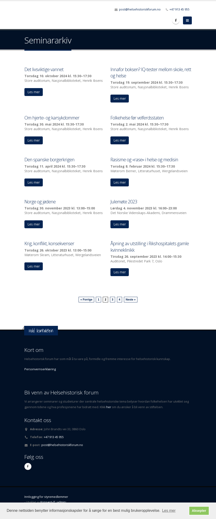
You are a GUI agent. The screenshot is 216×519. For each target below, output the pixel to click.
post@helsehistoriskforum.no (140, 9)
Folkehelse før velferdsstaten (137, 118)
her (109, 407)
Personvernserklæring (40, 369)
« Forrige (86, 299)
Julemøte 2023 (123, 201)
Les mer (33, 92)
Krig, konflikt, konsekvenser (49, 243)
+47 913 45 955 (179, 9)
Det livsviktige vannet (43, 69)
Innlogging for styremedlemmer (46, 497)
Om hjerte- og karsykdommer (51, 118)
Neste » (131, 299)
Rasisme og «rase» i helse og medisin (144, 159)
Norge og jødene (40, 201)
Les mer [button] (169, 510)
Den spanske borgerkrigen (49, 159)
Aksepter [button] (199, 510)
